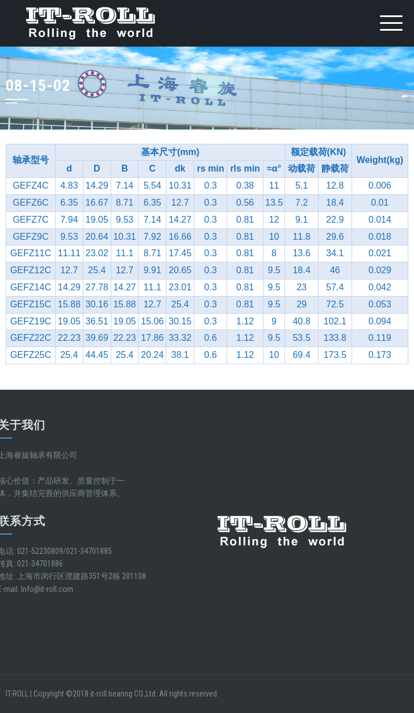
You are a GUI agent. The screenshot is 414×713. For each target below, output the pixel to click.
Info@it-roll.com (47, 589)
